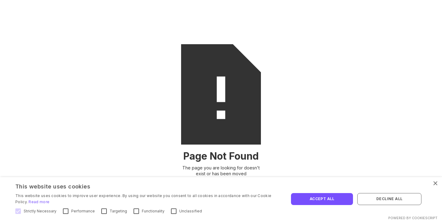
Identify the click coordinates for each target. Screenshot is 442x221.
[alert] (221, 199)
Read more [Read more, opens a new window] (39, 202)
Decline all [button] (389, 198)
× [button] (435, 183)
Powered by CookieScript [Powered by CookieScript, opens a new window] (412, 218)
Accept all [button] (322, 198)
